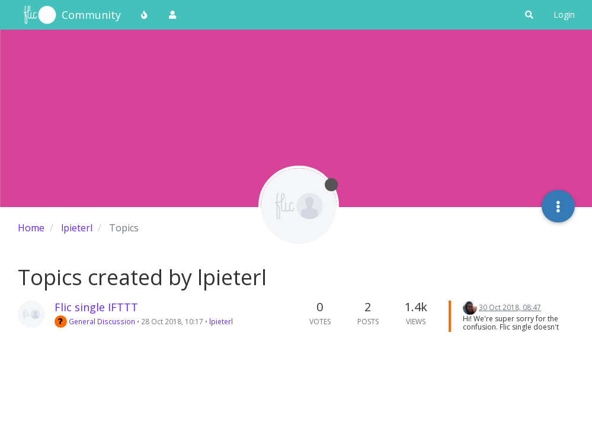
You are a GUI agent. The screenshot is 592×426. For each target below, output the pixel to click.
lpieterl (221, 321)
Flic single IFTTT (96, 307)
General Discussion (95, 321)
